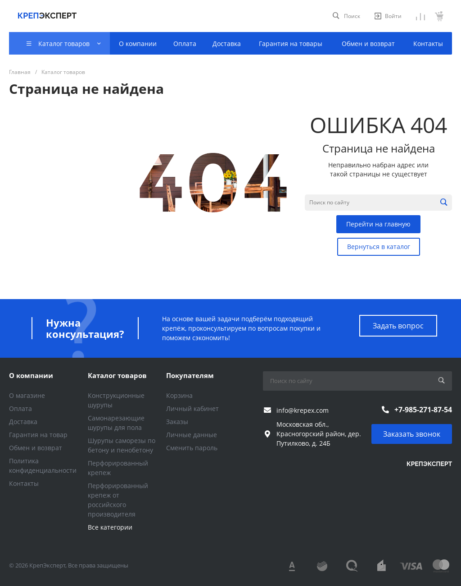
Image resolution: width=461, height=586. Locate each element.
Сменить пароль (191, 447)
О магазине (27, 395)
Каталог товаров (117, 375)
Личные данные (191, 434)
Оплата (20, 408)
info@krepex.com (302, 410)
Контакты (24, 483)
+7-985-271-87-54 (423, 410)
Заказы (177, 421)
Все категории (110, 527)
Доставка (23, 421)
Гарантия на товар (38, 434)
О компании (31, 375)
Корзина (179, 395)
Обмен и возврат (35, 447)
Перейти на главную (378, 224)
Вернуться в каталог (378, 246)
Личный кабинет (192, 408)
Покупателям (190, 375)
